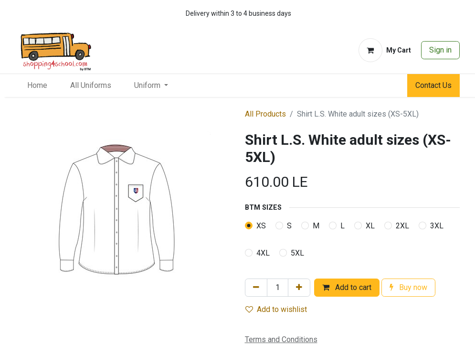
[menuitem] (37, 85)
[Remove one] (256, 288)
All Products (265, 113)
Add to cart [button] (346, 287)
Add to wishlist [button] (276, 309)
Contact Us (433, 85)
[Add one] (299, 288)
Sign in (440, 49)
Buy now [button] (408, 287)
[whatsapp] (423, 13)
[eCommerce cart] (384, 50)
